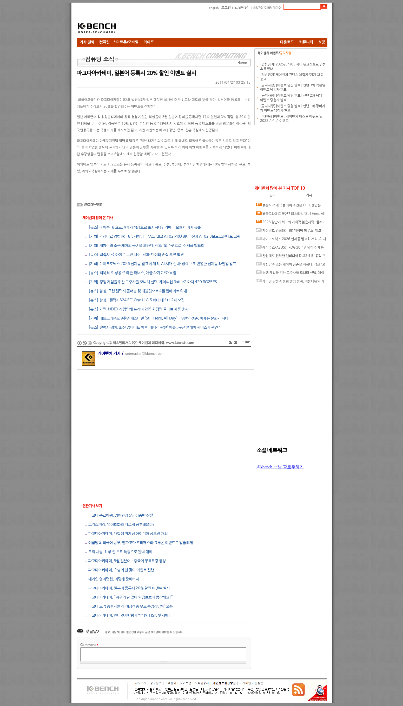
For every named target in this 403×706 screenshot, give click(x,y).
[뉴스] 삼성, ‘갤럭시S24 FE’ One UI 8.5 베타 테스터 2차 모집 (134, 300)
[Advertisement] (232, 24)
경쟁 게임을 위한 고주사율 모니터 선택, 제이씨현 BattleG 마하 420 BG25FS (290, 273)
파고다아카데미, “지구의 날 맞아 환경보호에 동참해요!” (129, 597)
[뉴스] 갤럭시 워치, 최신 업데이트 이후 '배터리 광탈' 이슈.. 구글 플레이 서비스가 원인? (153, 327)
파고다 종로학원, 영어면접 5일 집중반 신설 (119, 515)
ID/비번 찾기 (241, 8)
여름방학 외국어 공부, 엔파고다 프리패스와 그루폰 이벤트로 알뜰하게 (139, 543)
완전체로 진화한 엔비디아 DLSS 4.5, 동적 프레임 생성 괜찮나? (290, 257)
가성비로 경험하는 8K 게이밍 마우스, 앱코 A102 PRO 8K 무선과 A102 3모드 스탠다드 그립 (290, 231)
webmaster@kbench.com (144, 354)
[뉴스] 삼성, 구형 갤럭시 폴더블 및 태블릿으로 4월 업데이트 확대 (136, 291)
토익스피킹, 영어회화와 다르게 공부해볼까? (120, 524)
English (214, 8)
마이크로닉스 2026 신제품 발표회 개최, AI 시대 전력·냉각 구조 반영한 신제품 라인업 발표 (291, 240)
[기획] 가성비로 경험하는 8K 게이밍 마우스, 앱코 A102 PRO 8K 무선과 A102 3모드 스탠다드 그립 (162, 236)
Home (242, 63)
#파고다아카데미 (93, 205)
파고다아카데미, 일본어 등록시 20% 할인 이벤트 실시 (127, 588)
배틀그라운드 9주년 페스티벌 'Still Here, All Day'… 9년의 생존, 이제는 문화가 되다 (290, 214)
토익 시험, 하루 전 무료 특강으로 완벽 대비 (118, 552)
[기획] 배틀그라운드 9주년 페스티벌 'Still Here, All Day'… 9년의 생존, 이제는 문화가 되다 (156, 318)
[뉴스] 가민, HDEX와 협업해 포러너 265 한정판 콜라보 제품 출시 (136, 309)
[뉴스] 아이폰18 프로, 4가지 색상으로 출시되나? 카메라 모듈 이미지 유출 (143, 227)
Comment (89, 645)
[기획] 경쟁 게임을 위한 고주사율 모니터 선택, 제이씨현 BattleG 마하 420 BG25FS (151, 282)
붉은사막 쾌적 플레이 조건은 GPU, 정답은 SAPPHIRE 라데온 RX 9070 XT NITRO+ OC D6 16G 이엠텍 (290, 206)
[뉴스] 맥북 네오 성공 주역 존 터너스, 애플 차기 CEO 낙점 (130, 273)
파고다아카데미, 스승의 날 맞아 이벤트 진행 (119, 570)
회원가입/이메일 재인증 (267, 8)
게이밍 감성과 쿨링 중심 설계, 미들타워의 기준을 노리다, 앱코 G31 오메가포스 (290, 282)
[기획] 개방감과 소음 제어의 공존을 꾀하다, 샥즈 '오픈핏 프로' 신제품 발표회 (144, 245)
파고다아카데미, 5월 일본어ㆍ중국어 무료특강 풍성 (125, 561)
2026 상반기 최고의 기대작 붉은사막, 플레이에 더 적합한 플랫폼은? (291, 223)
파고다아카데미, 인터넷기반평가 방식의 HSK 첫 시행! (127, 615)
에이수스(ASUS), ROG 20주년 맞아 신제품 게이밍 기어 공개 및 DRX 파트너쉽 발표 (290, 248)
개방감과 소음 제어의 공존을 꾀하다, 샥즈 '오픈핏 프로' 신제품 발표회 (290, 265)
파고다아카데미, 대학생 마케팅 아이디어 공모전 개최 (126, 533)
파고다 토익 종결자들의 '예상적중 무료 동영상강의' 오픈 (129, 606)
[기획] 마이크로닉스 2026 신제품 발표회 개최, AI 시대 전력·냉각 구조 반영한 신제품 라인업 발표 (160, 264)
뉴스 (272, 195)
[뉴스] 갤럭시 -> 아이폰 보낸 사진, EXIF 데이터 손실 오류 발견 (134, 254)
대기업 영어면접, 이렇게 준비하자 (112, 579)
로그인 (226, 8)
